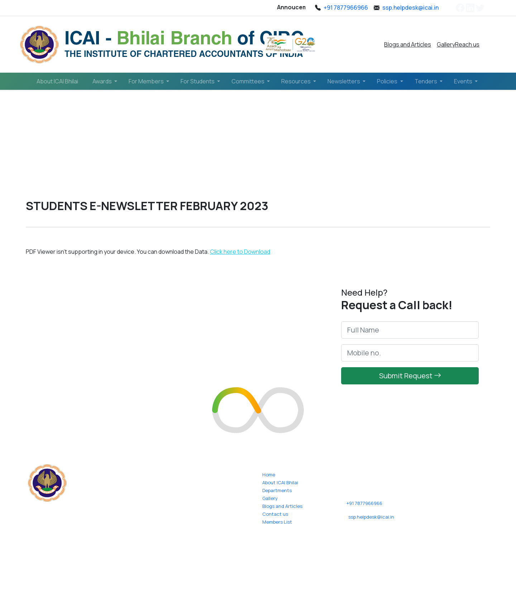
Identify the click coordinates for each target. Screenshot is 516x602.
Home (42, 149)
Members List (277, 522)
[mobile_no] (410, 356)
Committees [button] (248, 81)
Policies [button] (387, 81)
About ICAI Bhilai (57, 81)
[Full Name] (410, 333)
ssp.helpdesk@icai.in (371, 517)
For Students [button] (198, 81)
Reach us (467, 44)
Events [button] (463, 81)
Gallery (446, 44)
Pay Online (350, 44)
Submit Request (410, 379)
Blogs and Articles (407, 44)
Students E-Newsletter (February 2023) (143, 149)
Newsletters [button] (344, 81)
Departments (277, 490)
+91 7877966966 (364, 503)
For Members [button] (147, 81)
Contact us (275, 514)
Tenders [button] (426, 81)
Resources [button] (296, 81)
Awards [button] (102, 81)
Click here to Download (240, 252)
